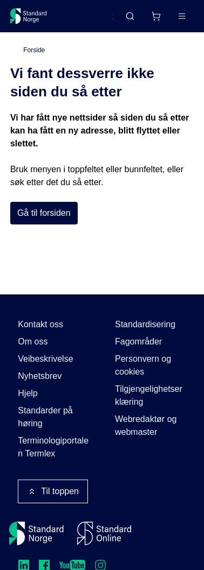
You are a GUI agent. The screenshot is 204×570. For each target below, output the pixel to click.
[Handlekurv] (156, 16)
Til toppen (53, 491)
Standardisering (145, 324)
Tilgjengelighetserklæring (148, 395)
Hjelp (27, 393)
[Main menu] (182, 16)
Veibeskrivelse (45, 358)
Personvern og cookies (143, 365)
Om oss (32, 341)
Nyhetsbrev (40, 376)
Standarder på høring (45, 417)
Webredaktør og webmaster (145, 425)
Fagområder (138, 341)
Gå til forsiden (44, 212)
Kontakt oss (40, 324)
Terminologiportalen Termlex (53, 447)
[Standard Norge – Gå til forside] (29, 16)
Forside (34, 50)
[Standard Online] (104, 533)
